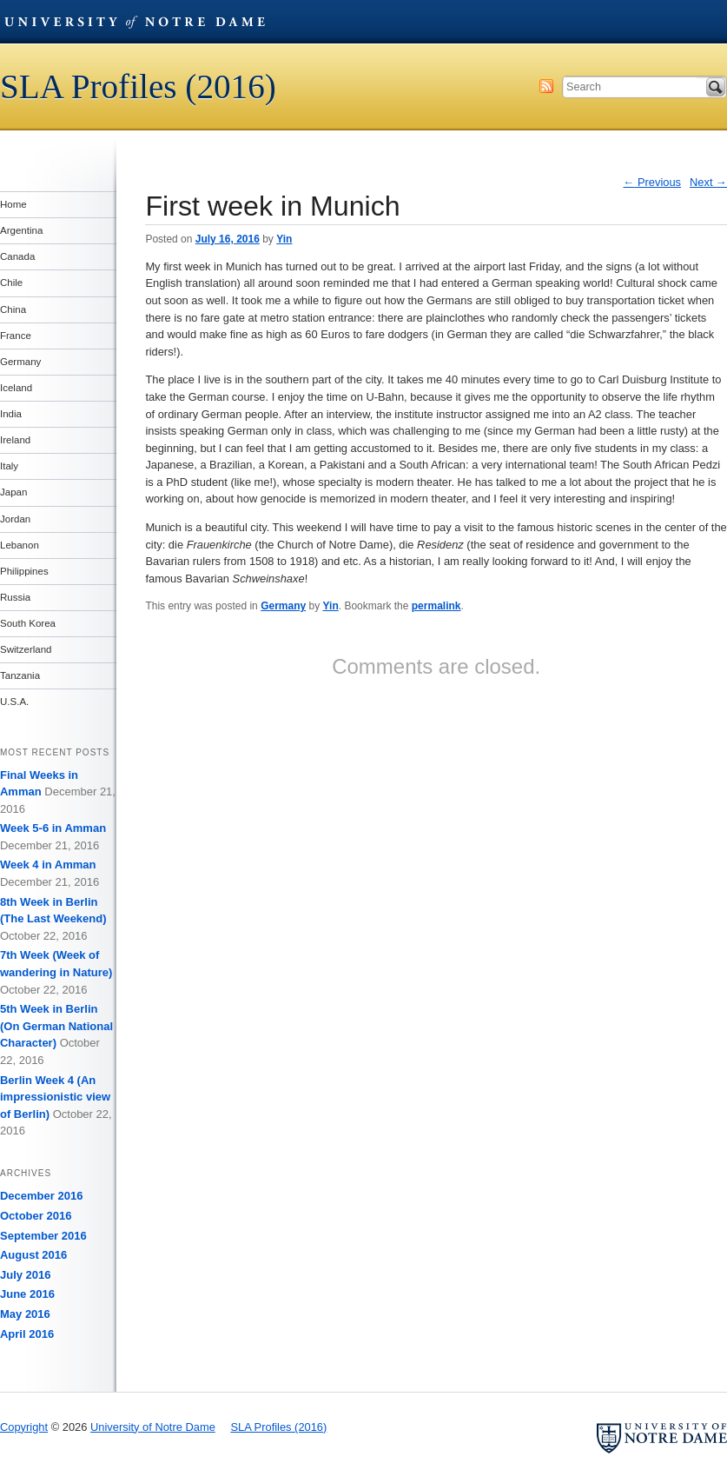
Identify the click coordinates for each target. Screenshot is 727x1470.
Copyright (24, 1426)
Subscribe (546, 86)
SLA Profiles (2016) (138, 86)
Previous (652, 182)
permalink (436, 606)
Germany (283, 606)
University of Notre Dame (134, 21)
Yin (284, 239)
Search (715, 86)
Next (708, 182)
